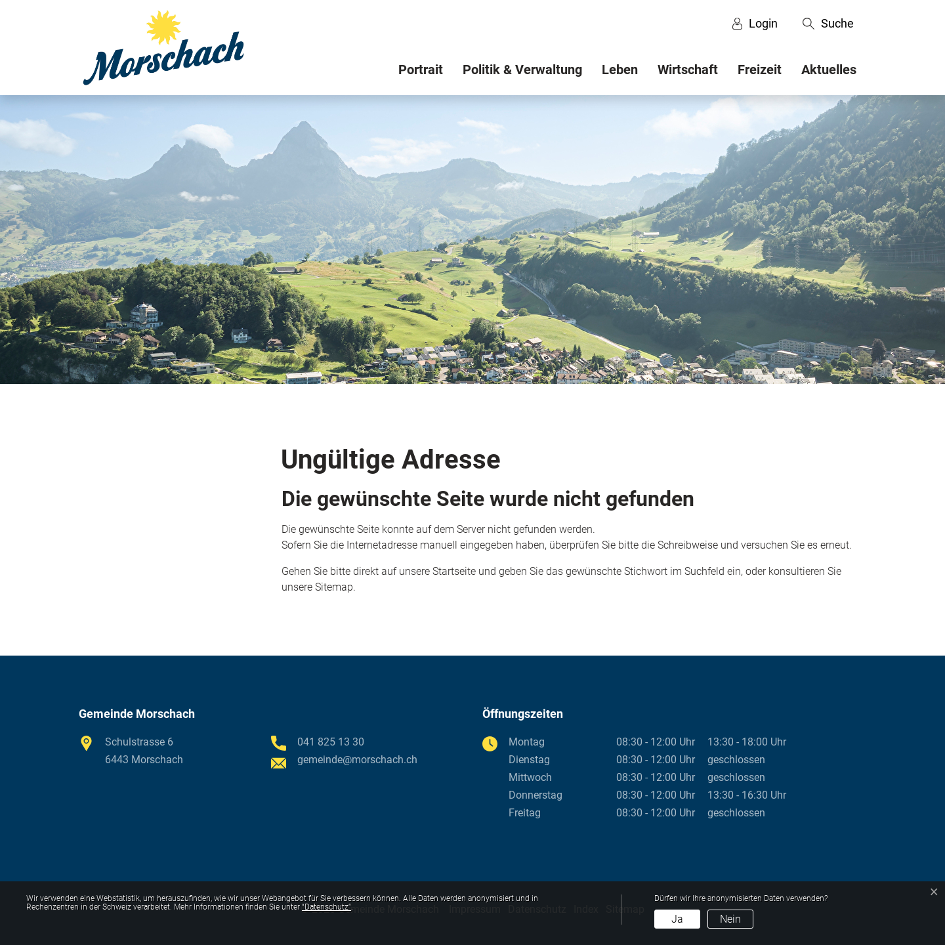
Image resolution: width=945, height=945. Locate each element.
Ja (677, 919)
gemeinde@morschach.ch (357, 759)
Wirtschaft (688, 69)
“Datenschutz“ (326, 907)
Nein (730, 919)
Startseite (454, 571)
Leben (620, 69)
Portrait (420, 69)
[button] (828, 23)
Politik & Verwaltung (522, 69)
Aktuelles (828, 69)
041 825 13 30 (330, 742)
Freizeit (760, 69)
